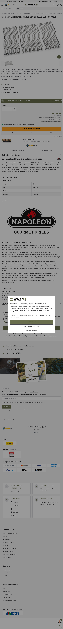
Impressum (34, 330)
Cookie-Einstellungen (40, 315)
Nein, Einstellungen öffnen (31, 326)
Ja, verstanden (31, 322)
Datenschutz (28, 330)
